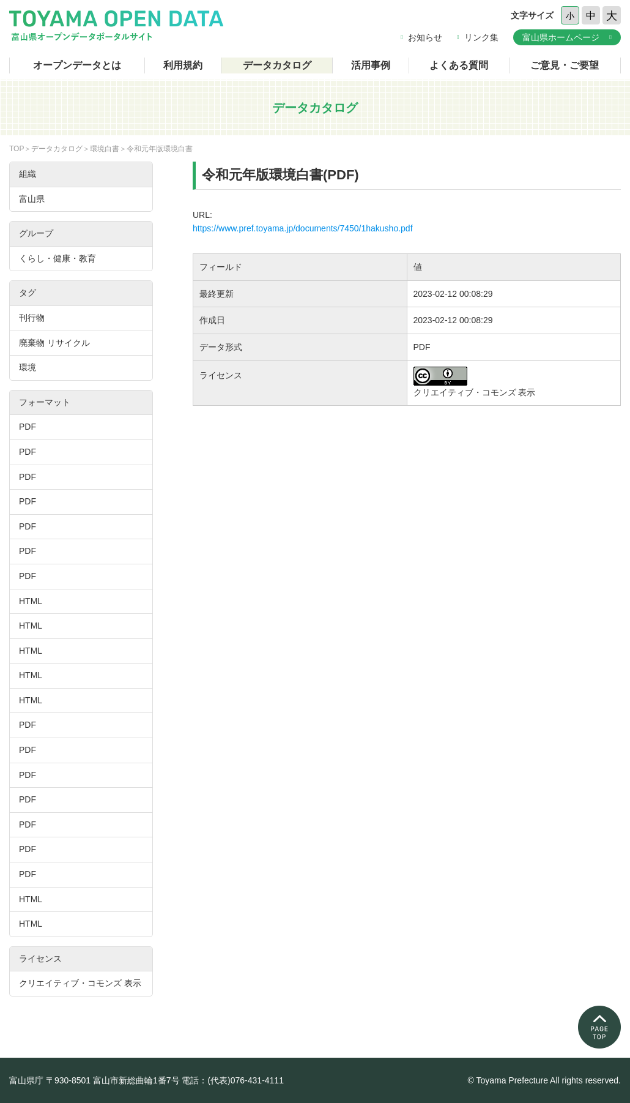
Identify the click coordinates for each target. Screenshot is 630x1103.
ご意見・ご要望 (564, 65)
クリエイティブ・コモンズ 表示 (80, 983)
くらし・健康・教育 (57, 258)
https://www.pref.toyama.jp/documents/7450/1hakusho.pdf (303, 228)
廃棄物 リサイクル (54, 343)
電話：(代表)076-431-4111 (233, 1080)
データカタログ (277, 65)
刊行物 (32, 318)
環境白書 (104, 148)
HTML (30, 601)
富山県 (32, 199)
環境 (27, 367)
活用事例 (370, 65)
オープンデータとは (77, 65)
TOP (16, 148)
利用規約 (182, 65)
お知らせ (425, 37)
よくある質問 (458, 65)
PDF (27, 427)
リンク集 (481, 37)
